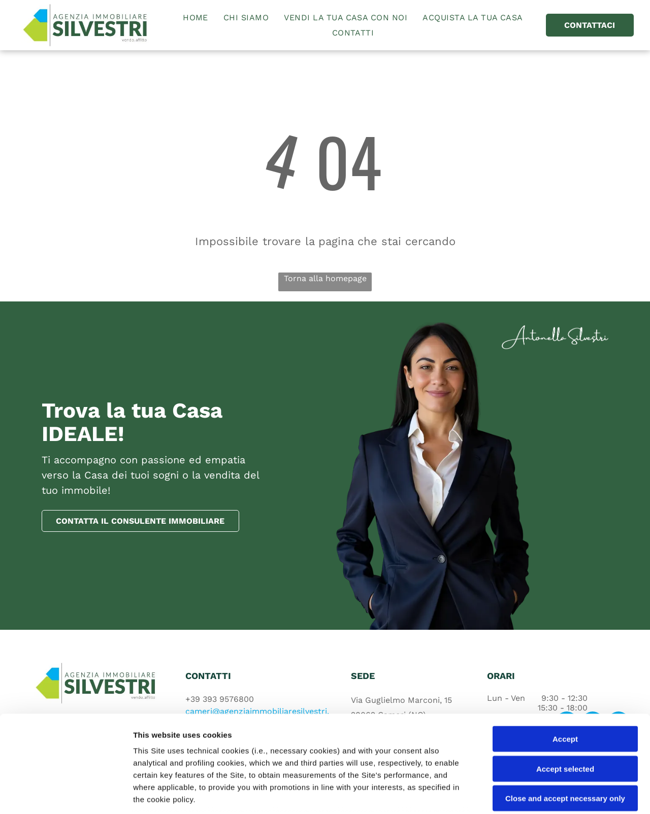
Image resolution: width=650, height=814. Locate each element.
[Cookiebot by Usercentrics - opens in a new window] (65, 794)
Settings (516, 794)
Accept (565, 657)
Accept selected (565, 687)
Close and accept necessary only (565, 717)
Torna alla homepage (325, 278)
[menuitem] (195, 17)
